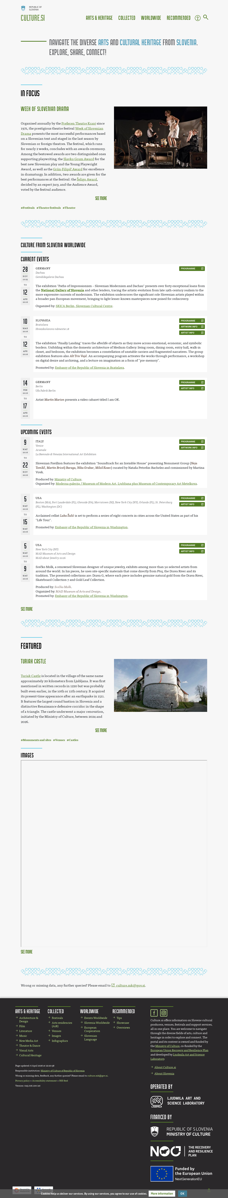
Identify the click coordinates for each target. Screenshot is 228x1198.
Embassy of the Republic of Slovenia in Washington (91, 527)
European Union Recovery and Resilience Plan (179, 1050)
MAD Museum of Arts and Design (78, 591)
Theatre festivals (49, 207)
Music (23, 1036)
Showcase (123, 1022)
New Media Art (28, 1041)
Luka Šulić (67, 516)
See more (27, 608)
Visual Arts (26, 1050)
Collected (126, 17)
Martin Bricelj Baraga (61, 468)
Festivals (29, 207)
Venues (60, 740)
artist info (187, 332)
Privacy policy (22, 1080)
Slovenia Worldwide (97, 1022)
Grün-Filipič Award (67, 169)
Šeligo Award (87, 179)
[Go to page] (206, 18)
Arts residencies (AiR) (62, 1024)
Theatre (70, 207)
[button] (162, 1193)
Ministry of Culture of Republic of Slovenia (63, 1070)
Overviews (123, 1027)
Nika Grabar (85, 468)
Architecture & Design (28, 1019)
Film (22, 1026)
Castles (73, 740)
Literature (25, 1031)
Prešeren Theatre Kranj (78, 123)
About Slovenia (164, 1073)
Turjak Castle (33, 661)
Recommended (179, 17)
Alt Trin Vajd (78, 356)
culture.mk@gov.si (130, 985)
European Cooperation (92, 1029)
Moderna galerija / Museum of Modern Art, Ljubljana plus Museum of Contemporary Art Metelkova (126, 484)
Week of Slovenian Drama (45, 109)
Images (56, 1036)
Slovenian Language (90, 1037)
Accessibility (197, 18)
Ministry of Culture (68, 479)
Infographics (60, 1041)
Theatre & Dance (29, 1045)
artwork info (189, 326)
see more (101, 198)
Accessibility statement (44, 1080)
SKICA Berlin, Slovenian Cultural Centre (84, 306)
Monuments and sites (37, 740)
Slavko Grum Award (78, 159)
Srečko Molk (63, 587)
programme (188, 268)
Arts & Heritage (99, 17)
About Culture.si (165, 1067)
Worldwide (151, 17)
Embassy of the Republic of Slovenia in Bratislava (89, 368)
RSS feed (63, 1080)
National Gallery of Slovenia (62, 290)
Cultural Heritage (30, 1055)
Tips (119, 1018)
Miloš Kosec (103, 468)
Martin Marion (54, 400)
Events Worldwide (95, 1018)
